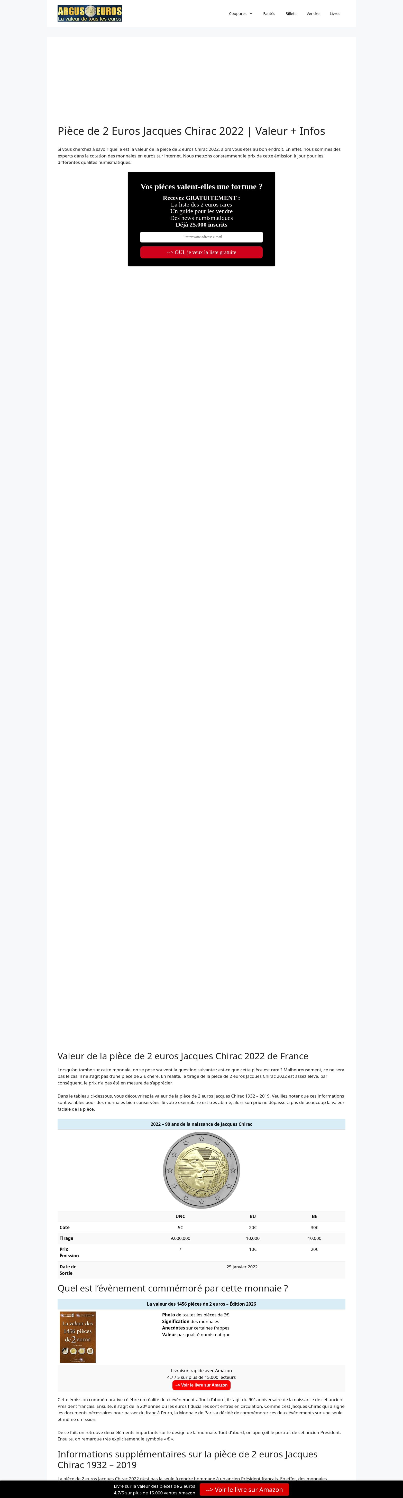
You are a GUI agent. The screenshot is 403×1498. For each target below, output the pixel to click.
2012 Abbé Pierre (270, 1149)
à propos (90, 1400)
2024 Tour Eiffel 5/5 (272, 1247)
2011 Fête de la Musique (173, 1149)
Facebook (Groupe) (275, 1369)
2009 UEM (263, 1138)
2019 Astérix (72, 1215)
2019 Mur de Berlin (272, 1203)
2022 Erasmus (163, 1236)
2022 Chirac (265, 1225)
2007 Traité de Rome (81, 1138)
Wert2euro (91, 1428)
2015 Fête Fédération (274, 1171)
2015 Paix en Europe (169, 1182)
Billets (291, 13)
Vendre (313, 13)
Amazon (264, 1404)
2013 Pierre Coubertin (275, 1160)
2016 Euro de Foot (78, 1193)
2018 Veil (69, 1203)
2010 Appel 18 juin (78, 1149)
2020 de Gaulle (164, 1215)
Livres (335, 13)
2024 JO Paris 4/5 (166, 1247)
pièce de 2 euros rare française (286, 1105)
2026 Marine (72, 1269)
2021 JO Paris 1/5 (166, 1225)
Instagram (267, 1395)
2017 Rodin (264, 1193)
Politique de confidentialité (211, 1466)
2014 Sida (158, 1171)
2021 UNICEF (73, 1225)
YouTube (265, 1377)
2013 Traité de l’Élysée (171, 1160)
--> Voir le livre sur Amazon (244, 1489)
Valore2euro (86, 1436)
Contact (338, 1466)
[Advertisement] (201, 86)
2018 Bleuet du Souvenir (174, 1203)
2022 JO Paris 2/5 (77, 1236)
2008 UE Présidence (169, 1138)
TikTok (262, 1386)
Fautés (269, 13)
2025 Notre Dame (167, 1258)
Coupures (243, 13)
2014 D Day (71, 1171)
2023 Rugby (265, 1236)
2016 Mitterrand (269, 1182)
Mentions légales (254, 1466)
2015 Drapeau (74, 1182)
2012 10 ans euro (77, 1160)
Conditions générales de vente (300, 1466)
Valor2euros (92, 1445)
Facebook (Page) (273, 1360)
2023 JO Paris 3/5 (77, 1247)
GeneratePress (138, 1469)
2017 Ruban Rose (166, 1193)
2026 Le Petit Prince (273, 1258)
